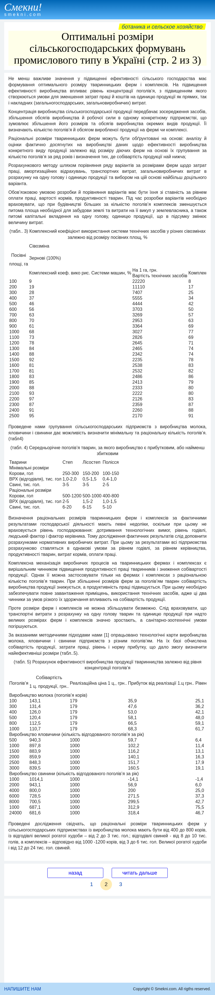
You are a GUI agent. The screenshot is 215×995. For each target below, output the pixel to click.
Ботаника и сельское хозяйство (162, 27)
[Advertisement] (107, 940)
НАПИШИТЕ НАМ (22, 989)
